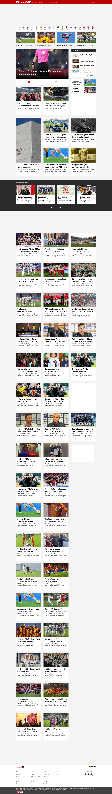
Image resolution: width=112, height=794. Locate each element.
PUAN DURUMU (54, 2)
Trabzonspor (46, 779)
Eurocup (18, 776)
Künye (58, 774)
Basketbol (18, 774)
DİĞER (47, 2)
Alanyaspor (46, 781)
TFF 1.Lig (32, 774)
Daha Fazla (18, 783)
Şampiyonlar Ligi (33, 779)
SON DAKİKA (76, 50)
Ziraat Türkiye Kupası (35, 776)
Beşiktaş (45, 771)
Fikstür (17, 781)
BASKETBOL (41, 2)
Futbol (17, 771)
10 (56, 82)
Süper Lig (32, 771)
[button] (18, 63)
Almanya (32, 781)
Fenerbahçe (46, 774)
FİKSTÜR (62, 2)
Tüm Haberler (90, 75)
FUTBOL (34, 2)
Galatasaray (46, 776)
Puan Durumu (19, 779)
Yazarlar (59, 771)
